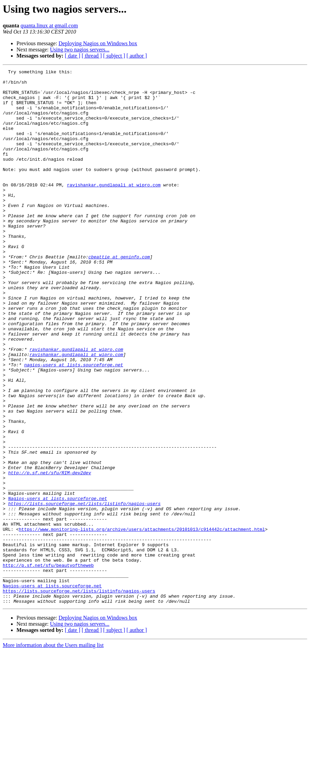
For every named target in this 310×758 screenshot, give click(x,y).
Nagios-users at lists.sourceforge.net (57, 585)
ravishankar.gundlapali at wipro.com (113, 208)
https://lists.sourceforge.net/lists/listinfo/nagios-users (84, 591)
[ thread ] (92, 56)
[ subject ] (114, 56)
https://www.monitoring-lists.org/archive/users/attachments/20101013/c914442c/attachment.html (142, 622)
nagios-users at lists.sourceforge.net (73, 424)
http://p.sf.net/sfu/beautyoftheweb (48, 665)
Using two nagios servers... (79, 49)
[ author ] (137, 56)
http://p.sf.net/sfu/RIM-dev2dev (49, 554)
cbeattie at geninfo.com (119, 295)
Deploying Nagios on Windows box (98, 43)
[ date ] (72, 56)
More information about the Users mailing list (53, 752)
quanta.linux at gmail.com (49, 25)
